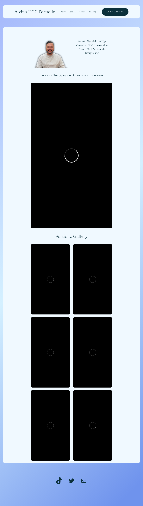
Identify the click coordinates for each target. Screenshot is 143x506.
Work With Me (115, 11)
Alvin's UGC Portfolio (35, 11)
